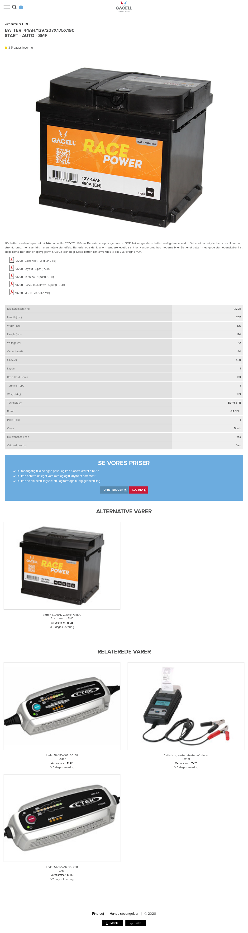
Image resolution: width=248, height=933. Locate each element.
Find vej (98, 914)
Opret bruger (113, 489)
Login (21, 7)
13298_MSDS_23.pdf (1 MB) (32, 293)
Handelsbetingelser (124, 914)
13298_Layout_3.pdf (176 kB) (33, 269)
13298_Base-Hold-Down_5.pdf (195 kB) (40, 285)
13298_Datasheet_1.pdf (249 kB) (35, 260)
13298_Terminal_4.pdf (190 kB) (34, 277)
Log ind (137, 489)
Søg (14, 7)
